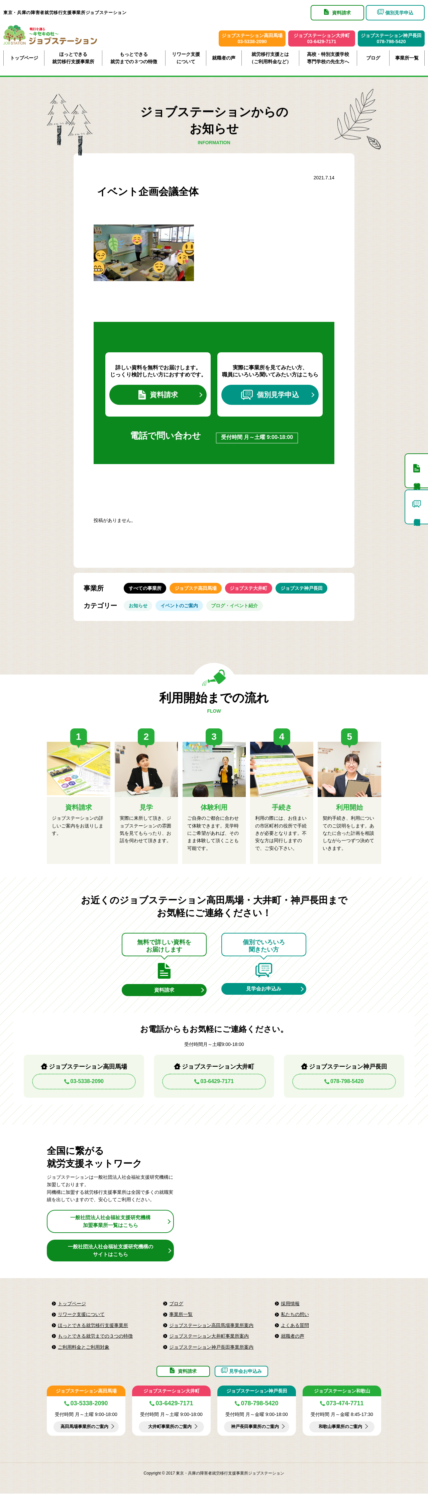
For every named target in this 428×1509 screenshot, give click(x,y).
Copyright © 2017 (160, 1488)
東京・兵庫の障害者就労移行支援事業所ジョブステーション (65, 12)
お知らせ (139, 613)
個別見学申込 (270, 396)
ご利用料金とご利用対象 (83, 1357)
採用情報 (290, 1314)
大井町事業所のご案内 (170, 1442)
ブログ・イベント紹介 (243, 613)
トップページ (24, 58)
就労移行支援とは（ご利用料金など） (270, 58)
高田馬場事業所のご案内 (85, 1442)
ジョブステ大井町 (257, 593)
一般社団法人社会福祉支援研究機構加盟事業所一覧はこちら (110, 1232)
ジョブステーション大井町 (171, 1406)
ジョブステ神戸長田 (314, 593)
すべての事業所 (146, 593)
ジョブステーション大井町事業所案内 (209, 1347)
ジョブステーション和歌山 (342, 1406)
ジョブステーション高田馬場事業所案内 (211, 1336)
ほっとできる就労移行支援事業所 (73, 58)
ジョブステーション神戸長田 (256, 1406)
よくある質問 (295, 1336)
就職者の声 (223, 58)
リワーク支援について (186, 58)
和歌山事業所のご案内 (340, 1442)
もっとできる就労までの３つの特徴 (133, 58)
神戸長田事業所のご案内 (255, 1442)
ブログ (373, 58)
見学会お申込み (264, 998)
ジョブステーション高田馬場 (86, 1406)
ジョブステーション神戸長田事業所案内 (211, 1357)
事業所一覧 (407, 58)
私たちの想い (295, 1325)
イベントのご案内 (184, 613)
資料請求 (158, 396)
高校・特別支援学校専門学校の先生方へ (328, 58)
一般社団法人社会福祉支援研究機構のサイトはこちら (110, 1261)
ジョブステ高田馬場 (201, 593)
